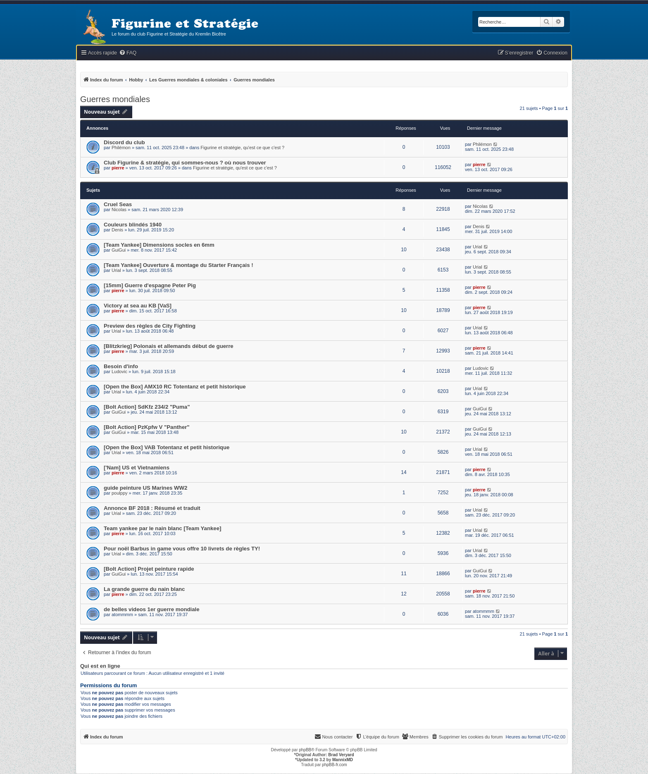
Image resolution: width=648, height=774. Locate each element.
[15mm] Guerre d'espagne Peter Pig (150, 285)
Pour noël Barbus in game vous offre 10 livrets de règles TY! (182, 548)
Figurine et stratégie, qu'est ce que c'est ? (242, 147)
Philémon (121, 147)
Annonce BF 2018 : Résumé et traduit (152, 508)
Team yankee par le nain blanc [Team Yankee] (162, 528)
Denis (117, 229)
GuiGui (119, 250)
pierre (118, 167)
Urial (477, 246)
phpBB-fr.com (334, 764)
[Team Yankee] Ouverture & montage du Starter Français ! (178, 265)
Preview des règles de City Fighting (149, 326)
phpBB (305, 750)
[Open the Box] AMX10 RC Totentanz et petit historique (175, 386)
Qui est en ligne (100, 666)
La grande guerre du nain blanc (144, 589)
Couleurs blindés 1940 (133, 224)
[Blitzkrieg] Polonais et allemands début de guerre (168, 346)
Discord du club (124, 142)
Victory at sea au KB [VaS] (138, 305)
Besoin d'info (121, 366)
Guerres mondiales (115, 99)
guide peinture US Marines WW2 (145, 488)
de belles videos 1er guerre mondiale (152, 609)
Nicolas (119, 209)
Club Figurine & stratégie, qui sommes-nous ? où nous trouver (185, 163)
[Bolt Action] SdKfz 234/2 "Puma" (147, 407)
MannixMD (342, 759)
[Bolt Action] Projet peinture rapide (149, 569)
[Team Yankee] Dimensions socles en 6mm (159, 245)
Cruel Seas (118, 204)
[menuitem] (127, 53)
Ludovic (119, 371)
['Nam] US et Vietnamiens (136, 467)
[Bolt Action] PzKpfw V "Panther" (147, 427)
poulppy (120, 493)
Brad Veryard (341, 755)
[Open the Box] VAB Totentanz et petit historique (166, 447)
